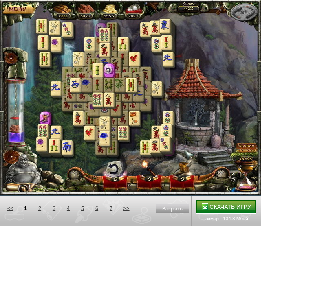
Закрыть (172, 209)
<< (10, 208)
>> (126, 208)
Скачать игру (226, 206)
